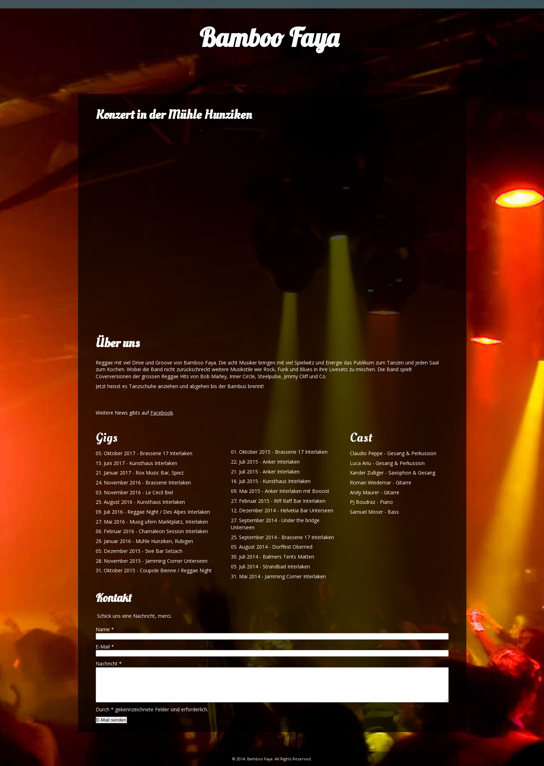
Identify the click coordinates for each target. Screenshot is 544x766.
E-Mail (105, 646)
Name (105, 629)
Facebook (161, 412)
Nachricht (109, 663)
